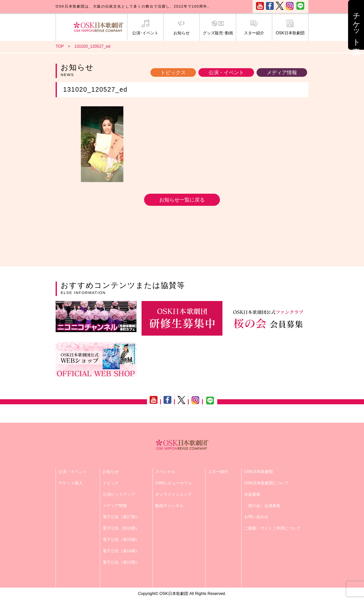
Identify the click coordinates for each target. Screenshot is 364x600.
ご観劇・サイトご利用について (272, 528)
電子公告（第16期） (121, 528)
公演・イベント (226, 72)
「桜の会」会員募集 (262, 506)
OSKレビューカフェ (173, 483)
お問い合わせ (256, 517)
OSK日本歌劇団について (266, 483)
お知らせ (181, 27)
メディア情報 (282, 72)
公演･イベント (145, 27)
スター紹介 (254, 27)
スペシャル (165, 471)
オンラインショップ (173, 494)
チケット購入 (70, 483)
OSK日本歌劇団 (290, 27)
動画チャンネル (169, 506)
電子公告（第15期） (121, 539)
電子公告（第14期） (121, 551)
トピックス (173, 72)
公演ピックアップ (119, 494)
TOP (60, 46)
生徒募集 (252, 494)
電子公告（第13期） (121, 562)
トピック (111, 483)
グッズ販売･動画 (218, 27)
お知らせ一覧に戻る (182, 200)
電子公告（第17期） (121, 517)
